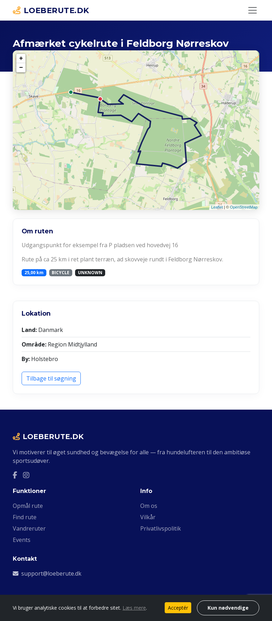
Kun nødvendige (228, 607)
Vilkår (147, 517)
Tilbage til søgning (51, 378)
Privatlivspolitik (160, 528)
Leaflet (217, 207)
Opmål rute (28, 506)
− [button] (21, 67)
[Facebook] (15, 475)
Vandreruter (29, 528)
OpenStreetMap (243, 207)
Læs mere (134, 607)
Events (21, 540)
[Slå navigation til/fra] (252, 10)
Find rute (24, 517)
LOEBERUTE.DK (51, 10)
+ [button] (21, 58)
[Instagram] (26, 475)
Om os (148, 506)
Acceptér (178, 607)
